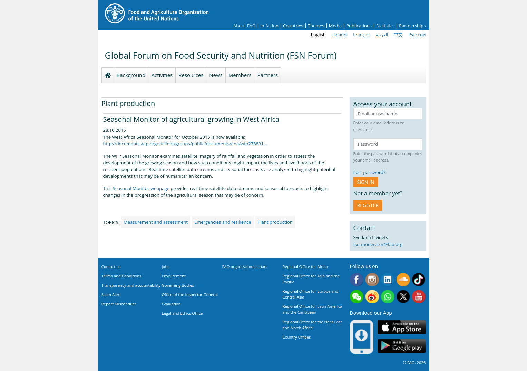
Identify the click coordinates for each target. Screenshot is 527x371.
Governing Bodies (178, 285)
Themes (316, 25)
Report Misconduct (118, 303)
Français (361, 34)
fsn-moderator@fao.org (378, 244)
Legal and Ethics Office (182, 313)
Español (339, 34)
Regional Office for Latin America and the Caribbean (312, 309)
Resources (190, 74)
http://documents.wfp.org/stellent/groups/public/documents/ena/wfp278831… (185, 143)
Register (368, 205)
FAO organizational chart (244, 266)
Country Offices (297, 337)
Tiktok (419, 279)
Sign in (365, 182)
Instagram (372, 279)
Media (335, 25)
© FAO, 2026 (414, 362)
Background (131, 74)
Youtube (419, 296)
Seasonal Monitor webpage (141, 188)
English (318, 34)
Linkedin (387, 279)
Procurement (174, 276)
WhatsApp (387, 296)
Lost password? (369, 172)
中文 (398, 34)
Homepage (108, 75)
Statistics (385, 25)
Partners (267, 74)
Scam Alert (111, 294)
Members (240, 74)
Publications (359, 25)
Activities (162, 74)
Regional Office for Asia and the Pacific (311, 278)
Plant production (275, 222)
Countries (293, 25)
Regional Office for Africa (305, 266)
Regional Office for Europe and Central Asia (311, 294)
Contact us (111, 266)
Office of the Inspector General (190, 294)
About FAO (244, 25)
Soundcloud (403, 279)
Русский (417, 34)
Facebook (356, 279)
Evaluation (171, 303)
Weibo (372, 296)
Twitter (403, 296)
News (216, 74)
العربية (382, 34)
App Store (402, 327)
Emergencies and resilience (222, 222)
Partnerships (412, 25)
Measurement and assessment (156, 222)
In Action (269, 25)
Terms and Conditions (121, 276)
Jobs (165, 266)
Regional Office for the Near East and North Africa (312, 324)
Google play (402, 346)
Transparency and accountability (131, 285)
